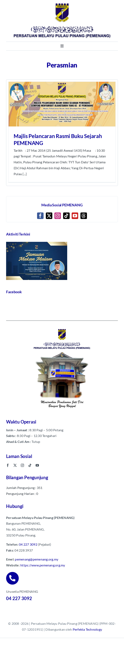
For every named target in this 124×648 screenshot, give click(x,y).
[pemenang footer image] (62, 328)
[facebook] (7, 465)
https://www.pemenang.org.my (42, 565)
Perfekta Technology (87, 629)
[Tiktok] (66, 215)
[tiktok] (30, 465)
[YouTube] (75, 215)
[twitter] (15, 465)
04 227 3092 (28, 544)
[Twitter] (49, 215)
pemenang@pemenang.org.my (36, 559)
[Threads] (83, 215)
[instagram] (22, 465)
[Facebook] (40, 215)
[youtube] (37, 465)
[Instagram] (57, 215)
